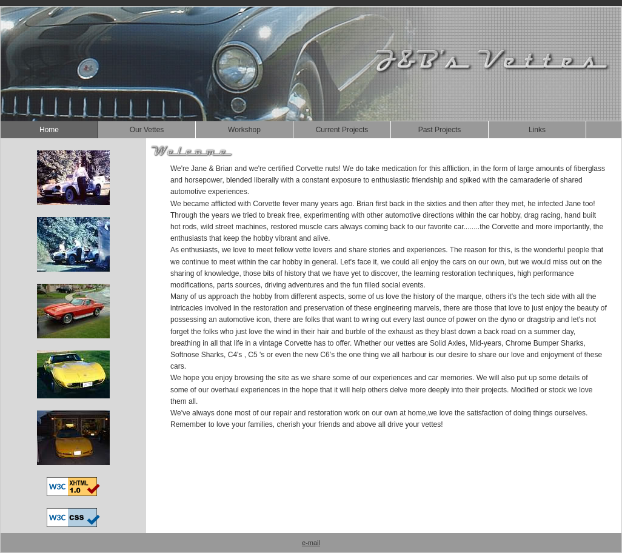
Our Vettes (147, 130)
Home (49, 130)
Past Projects (439, 130)
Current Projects (342, 130)
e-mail (311, 542)
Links (537, 130)
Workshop (244, 130)
